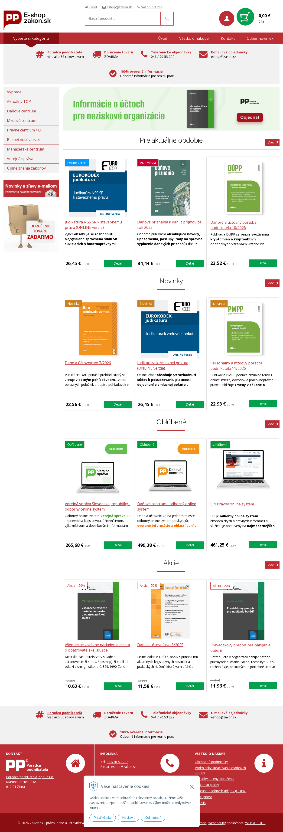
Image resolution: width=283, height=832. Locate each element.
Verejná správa (20, 158)
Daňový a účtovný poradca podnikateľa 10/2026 (234, 225)
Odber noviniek (260, 38)
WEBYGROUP (255, 822)
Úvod (93, 7)
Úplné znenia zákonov (26, 168)
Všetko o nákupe (194, 38)
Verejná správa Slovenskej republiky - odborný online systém (98, 506)
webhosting (217, 822)
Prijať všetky (103, 817)
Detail (118, 263)
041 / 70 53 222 (162, 56)
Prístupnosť (203, 796)
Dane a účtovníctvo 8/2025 (161, 645)
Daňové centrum (21, 111)
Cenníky (200, 802)
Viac (271, 142)
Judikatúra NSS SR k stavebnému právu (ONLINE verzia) (94, 225)
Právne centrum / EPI (25, 130)
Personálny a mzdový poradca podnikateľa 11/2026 (237, 365)
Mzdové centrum (21, 120)
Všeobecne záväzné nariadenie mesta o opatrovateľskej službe (98, 647)
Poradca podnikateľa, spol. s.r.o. (30, 776)
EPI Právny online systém (232, 504)
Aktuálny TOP (19, 101)
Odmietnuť (153, 817)
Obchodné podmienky (211, 761)
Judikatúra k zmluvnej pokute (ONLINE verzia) (163, 365)
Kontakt (228, 38)
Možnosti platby (207, 784)
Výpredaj (14, 92)
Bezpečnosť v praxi (23, 139)
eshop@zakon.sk (119, 7)
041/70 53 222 (152, 7)
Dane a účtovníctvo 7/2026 (88, 363)
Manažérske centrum (25, 149)
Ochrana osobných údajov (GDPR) (220, 790)
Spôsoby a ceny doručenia (214, 778)
